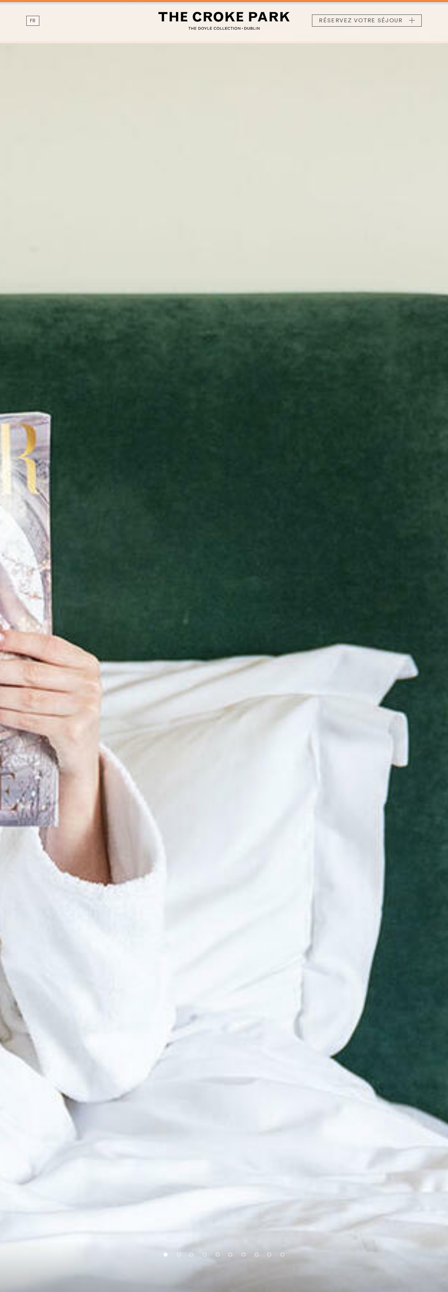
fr (33, 20)
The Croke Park (224, 21)
